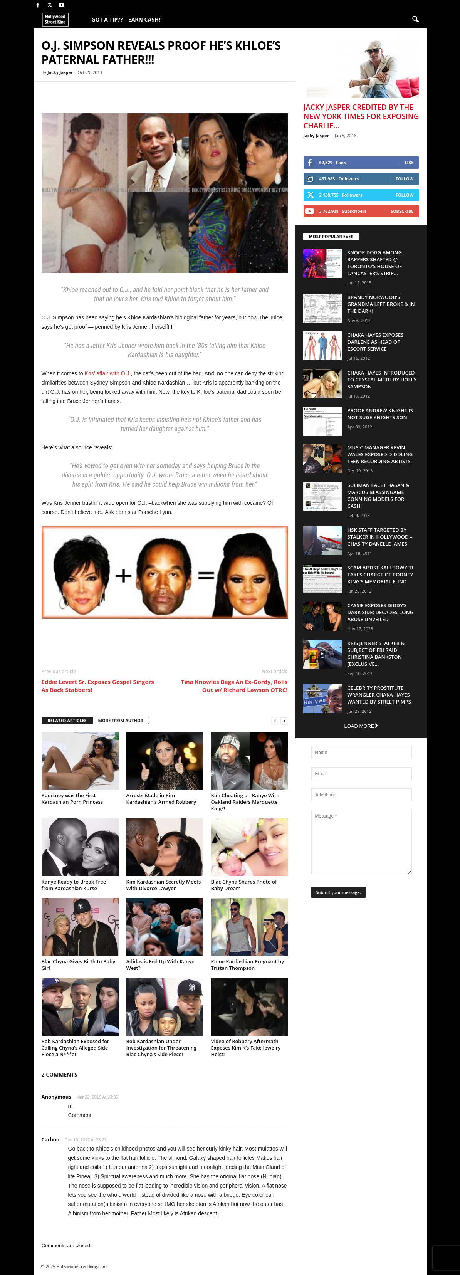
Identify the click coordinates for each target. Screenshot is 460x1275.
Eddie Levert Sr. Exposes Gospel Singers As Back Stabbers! (98, 686)
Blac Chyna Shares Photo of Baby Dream (244, 885)
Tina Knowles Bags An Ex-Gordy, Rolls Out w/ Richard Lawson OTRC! (234, 686)
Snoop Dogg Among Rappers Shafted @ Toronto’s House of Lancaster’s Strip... (375, 263)
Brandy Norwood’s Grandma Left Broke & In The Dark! (381, 304)
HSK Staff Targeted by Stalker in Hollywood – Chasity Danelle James (380, 536)
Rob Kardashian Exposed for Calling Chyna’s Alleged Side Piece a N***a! (75, 1048)
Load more (361, 726)
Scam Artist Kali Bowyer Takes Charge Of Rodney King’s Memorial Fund (380, 574)
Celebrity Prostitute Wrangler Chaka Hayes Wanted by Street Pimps (379, 694)
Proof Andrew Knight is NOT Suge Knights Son (380, 414)
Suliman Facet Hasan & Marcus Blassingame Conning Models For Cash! (379, 495)
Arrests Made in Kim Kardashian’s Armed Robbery (161, 798)
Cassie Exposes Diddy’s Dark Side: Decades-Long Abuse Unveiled (381, 612)
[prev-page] (275, 721)
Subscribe (402, 211)
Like (409, 162)
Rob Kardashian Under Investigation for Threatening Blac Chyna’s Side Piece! (161, 1048)
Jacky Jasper (60, 72)
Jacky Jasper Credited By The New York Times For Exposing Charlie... (361, 116)
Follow (405, 178)
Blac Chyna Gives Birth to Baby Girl (79, 964)
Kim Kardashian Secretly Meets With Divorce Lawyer (163, 885)
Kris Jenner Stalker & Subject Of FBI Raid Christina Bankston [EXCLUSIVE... (376, 653)
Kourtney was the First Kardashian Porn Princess (72, 798)
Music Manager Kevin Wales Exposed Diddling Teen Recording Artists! (380, 454)
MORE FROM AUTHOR (120, 720)
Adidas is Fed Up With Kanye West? (160, 964)
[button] (415, 19)
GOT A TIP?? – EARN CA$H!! (126, 19)
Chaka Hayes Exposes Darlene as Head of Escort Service (376, 341)
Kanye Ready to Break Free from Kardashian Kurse (74, 885)
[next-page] (284, 721)
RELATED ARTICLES (67, 720)
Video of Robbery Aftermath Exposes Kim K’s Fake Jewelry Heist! (246, 1048)
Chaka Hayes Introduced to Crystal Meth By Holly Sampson (382, 379)
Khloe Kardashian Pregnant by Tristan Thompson (247, 964)
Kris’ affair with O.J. (108, 373)
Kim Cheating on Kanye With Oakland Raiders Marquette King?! (245, 802)
